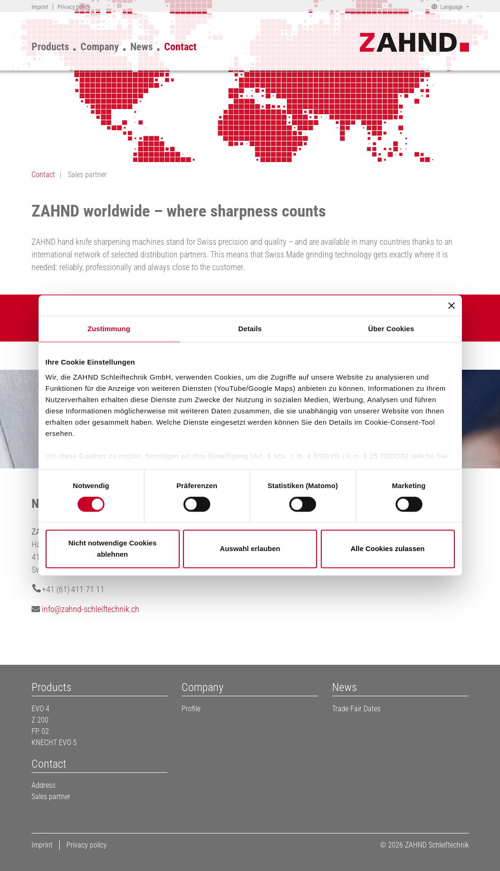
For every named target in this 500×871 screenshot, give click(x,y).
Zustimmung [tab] (108, 329)
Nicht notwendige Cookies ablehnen (112, 549)
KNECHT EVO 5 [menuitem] (54, 742)
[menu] (120, 44)
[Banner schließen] (451, 305)
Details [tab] (250, 329)
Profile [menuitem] (191, 708)
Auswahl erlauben (250, 549)
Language (451, 6)
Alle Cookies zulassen (387, 549)
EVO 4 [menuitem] (40, 708)
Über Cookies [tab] (391, 329)
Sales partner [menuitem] (51, 796)
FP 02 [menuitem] (40, 731)
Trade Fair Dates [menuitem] (356, 708)
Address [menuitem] (44, 785)
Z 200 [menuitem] (40, 719)
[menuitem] (40, 6)
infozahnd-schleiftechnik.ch (90, 609)
